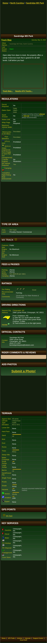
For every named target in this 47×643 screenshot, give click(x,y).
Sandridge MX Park (35, 3)
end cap (26, 116)
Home (5, 3)
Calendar (28, 638)
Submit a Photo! (23, 371)
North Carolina (17, 3)
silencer (42, 114)
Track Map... (8, 91)
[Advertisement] (23, 202)
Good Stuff (23, 640)
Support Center (38, 638)
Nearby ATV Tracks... (24, 91)
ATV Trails (11, 638)
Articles (19, 638)
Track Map (6, 40)
